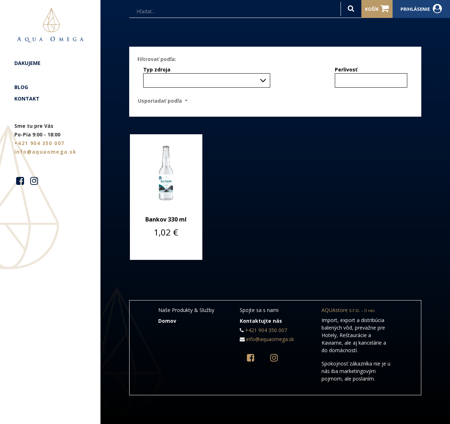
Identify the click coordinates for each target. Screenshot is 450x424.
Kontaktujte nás (261, 320)
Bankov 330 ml (166, 219)
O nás (369, 310)
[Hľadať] (351, 9)
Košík (377, 8)
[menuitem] (50, 63)
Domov (167, 320)
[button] (165, 100)
